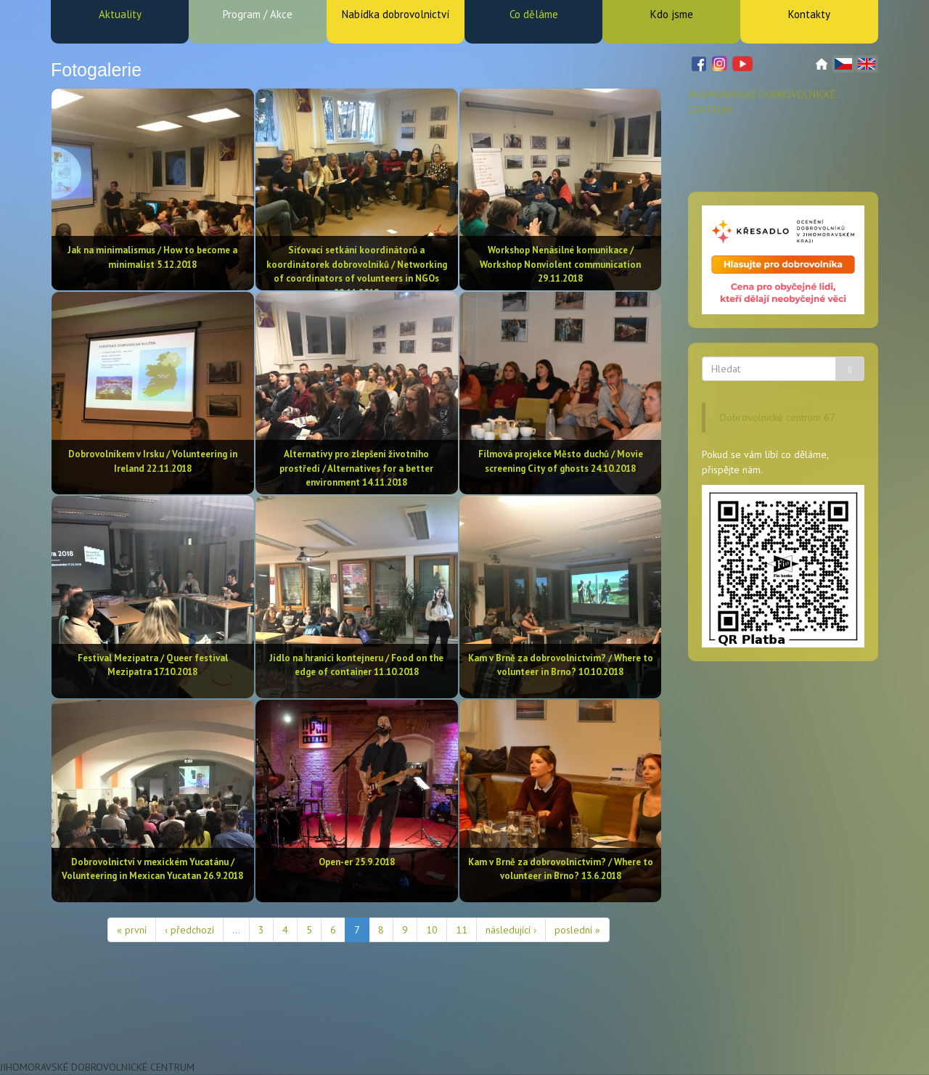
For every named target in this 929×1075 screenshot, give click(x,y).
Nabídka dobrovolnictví (395, 14)
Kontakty (809, 14)
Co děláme (533, 14)
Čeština (843, 64)
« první (132, 929)
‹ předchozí (189, 929)
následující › (511, 929)
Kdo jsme (671, 14)
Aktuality (120, 14)
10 (432, 929)
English (866, 64)
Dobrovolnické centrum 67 (777, 417)
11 (461, 929)
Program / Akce (257, 14)
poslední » (577, 929)
